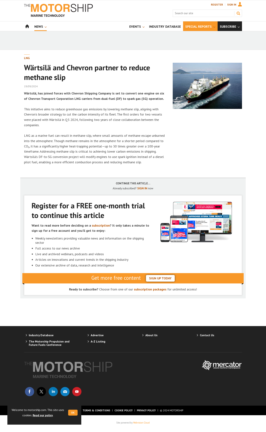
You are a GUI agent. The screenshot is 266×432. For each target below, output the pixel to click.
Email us (65, 391)
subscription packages (150, 289)
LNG (27, 58)
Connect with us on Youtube (77, 391)
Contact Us (207, 335)
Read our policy (43, 415)
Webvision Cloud (141, 422)
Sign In (231, 4)
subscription (101, 225)
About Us (151, 335)
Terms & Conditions (96, 410)
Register (217, 4)
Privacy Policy (146, 410)
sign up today (160, 278)
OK (73, 412)
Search (238, 13)
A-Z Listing (98, 341)
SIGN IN (142, 188)
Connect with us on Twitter (41, 391)
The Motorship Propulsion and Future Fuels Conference (49, 343)
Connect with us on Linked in (53, 391)
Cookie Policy (124, 410)
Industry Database (41, 335)
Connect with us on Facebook (29, 391)
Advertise (97, 335)
